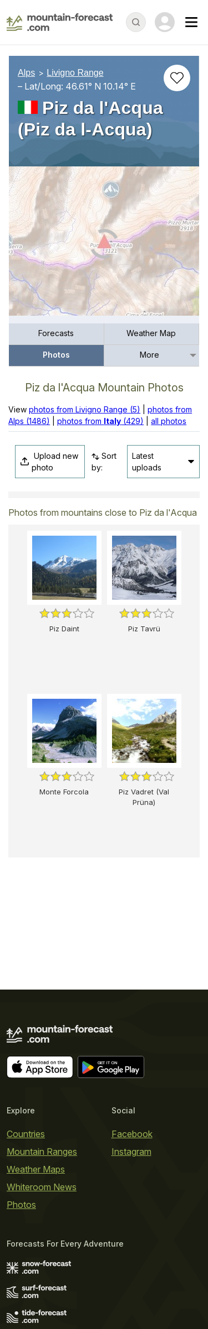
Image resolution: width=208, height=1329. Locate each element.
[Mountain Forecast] (60, 22)
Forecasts (56, 333)
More (149, 354)
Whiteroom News (42, 1186)
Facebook (132, 1133)
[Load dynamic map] (104, 245)
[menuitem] (56, 334)
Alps (26, 72)
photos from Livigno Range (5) (84, 409)
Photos (56, 354)
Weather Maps (36, 1169)
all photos (168, 421)
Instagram (131, 1151)
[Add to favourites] (177, 78)
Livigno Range (75, 72)
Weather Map (151, 333)
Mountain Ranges (42, 1151)
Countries (26, 1133)
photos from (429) (100, 421)
